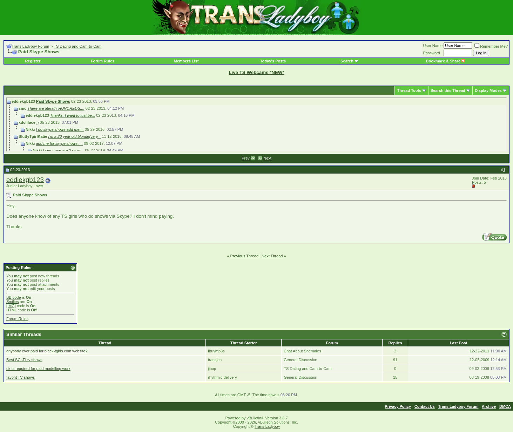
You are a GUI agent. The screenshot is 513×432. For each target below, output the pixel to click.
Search (346, 61)
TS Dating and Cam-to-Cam (77, 46)
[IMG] (11, 306)
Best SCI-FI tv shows (24, 360)
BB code (13, 297)
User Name (433, 45)
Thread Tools (409, 90)
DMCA (505, 406)
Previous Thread (244, 256)
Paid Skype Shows (53, 101)
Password (431, 53)
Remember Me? (491, 46)
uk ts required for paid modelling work (38, 368)
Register (32, 61)
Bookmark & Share (445, 61)
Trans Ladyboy (267, 426)
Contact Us (424, 406)
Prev (246, 158)
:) (37, 122)
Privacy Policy (398, 406)
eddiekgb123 (25, 179)
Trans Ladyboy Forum (30, 46)
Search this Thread (448, 90)
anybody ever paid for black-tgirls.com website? (47, 351)
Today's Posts (273, 61)
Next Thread (272, 256)
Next (267, 158)
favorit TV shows (20, 377)
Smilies (12, 301)
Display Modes (488, 90)
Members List (186, 61)
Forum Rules (102, 61)
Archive (489, 406)
